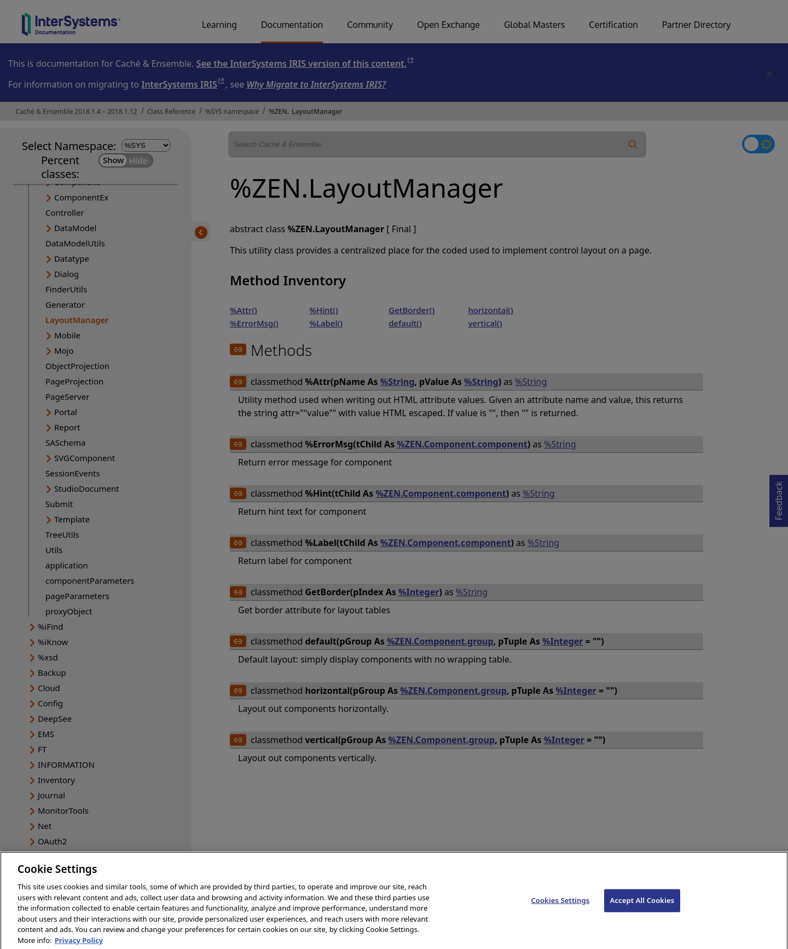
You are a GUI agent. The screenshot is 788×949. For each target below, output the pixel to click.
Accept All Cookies (642, 912)
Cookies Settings (560, 912)
